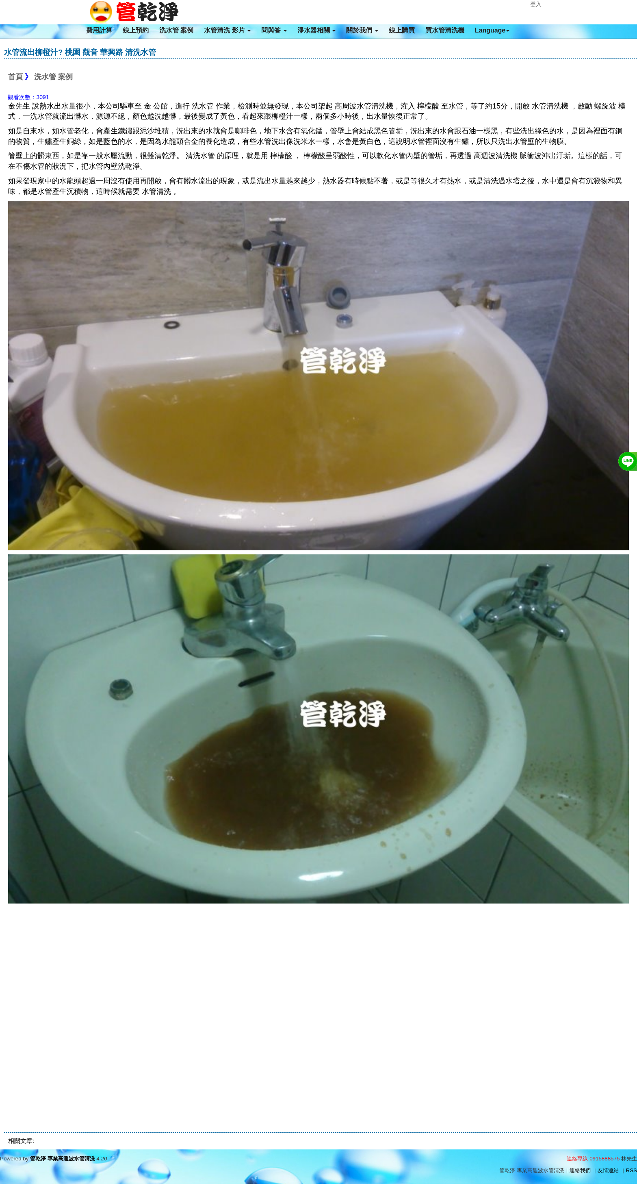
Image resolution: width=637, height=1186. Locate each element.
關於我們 (362, 30)
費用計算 (99, 30)
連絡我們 (580, 1170)
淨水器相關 (316, 30)
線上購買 (402, 30)
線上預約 (136, 30)
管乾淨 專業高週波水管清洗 (62, 1159)
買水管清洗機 (444, 30)
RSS (631, 1170)
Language (492, 30)
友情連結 (608, 1170)
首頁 (15, 77)
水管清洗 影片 (227, 30)
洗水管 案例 (176, 30)
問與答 (273, 30)
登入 (536, 4)
